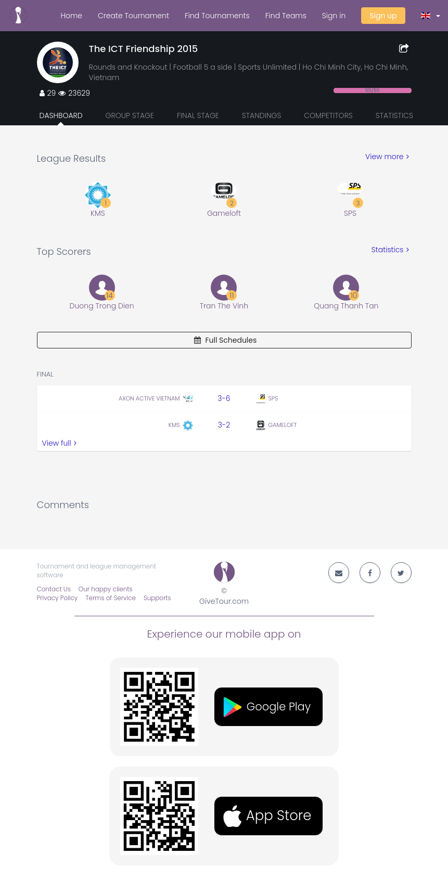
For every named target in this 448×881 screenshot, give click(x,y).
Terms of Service (110, 598)
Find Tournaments (217, 15)
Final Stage (198, 115)
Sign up (382, 15)
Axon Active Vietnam (149, 398)
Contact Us (54, 589)
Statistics (394, 115)
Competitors (328, 115)
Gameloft (224, 213)
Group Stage (130, 115)
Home (71, 15)
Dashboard (61, 115)
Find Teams (285, 15)
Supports (157, 598)
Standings (261, 115)
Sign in (333, 15)
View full (59, 443)
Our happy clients (106, 589)
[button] (431, 15)
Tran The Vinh (224, 306)
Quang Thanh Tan (346, 306)
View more (386, 156)
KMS (98, 213)
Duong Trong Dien (102, 306)
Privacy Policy (57, 598)
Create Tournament (133, 15)
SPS (350, 213)
